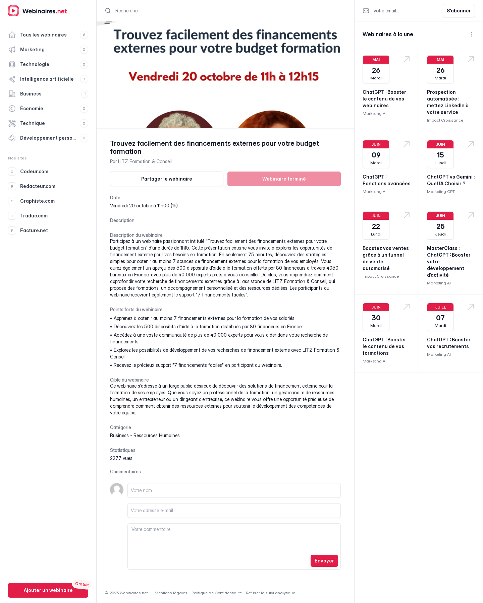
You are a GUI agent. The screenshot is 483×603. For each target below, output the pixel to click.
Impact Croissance (445, 120)
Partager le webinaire (166, 179)
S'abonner (459, 10)
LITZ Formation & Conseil (145, 161)
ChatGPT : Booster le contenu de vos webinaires (384, 98)
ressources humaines (156, 435)
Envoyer (324, 560)
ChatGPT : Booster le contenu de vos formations (384, 346)
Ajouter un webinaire (48, 590)
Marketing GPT (441, 191)
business (119, 435)
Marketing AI (374, 113)
